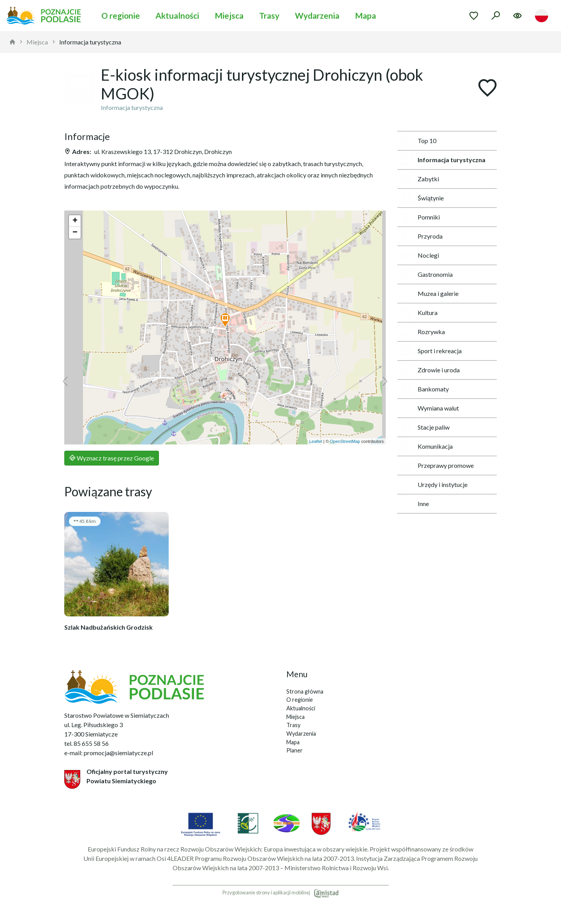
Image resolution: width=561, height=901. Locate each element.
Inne (414, 503)
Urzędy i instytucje (434, 484)
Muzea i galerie (429, 293)
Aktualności (177, 15)
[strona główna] (12, 42)
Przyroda (421, 236)
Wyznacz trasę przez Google (111, 458)
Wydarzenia (317, 15)
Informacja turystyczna (90, 42)
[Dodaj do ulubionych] (487, 89)
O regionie (120, 15)
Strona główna (304, 691)
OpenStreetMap (345, 441)
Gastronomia (426, 274)
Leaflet (315, 441)
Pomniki (420, 217)
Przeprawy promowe (437, 465)
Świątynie (422, 198)
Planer (294, 750)
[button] (225, 320)
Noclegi (419, 255)
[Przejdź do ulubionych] (474, 16)
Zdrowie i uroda (430, 370)
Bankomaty (424, 389)
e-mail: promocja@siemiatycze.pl (108, 752)
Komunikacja (426, 446)
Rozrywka (422, 332)
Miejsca (229, 15)
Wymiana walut (429, 408)
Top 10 (418, 141)
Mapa (365, 15)
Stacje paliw (425, 427)
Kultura (419, 312)
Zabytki (419, 179)
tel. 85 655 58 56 (86, 743)
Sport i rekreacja (431, 351)
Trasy (269, 15)
